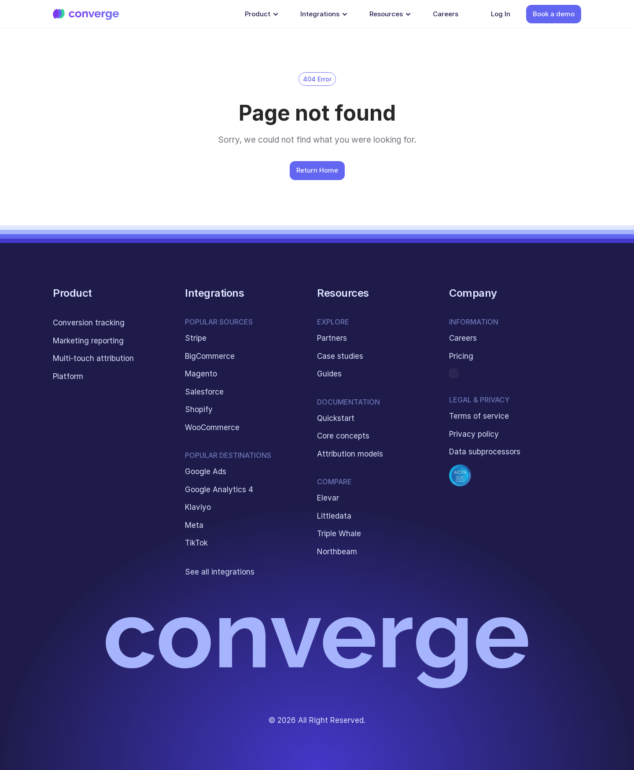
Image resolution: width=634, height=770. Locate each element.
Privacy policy (474, 434)
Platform (68, 376)
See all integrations (219, 571)
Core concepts (343, 435)
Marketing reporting (88, 340)
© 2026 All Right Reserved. (317, 720)
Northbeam (337, 551)
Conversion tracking (89, 322)
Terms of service (479, 416)
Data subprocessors (484, 451)
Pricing (461, 356)
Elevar (328, 498)
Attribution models (350, 453)
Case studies (340, 356)
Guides (329, 373)
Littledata (334, 516)
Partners (332, 338)
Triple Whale (339, 533)
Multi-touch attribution (93, 358)
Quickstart (335, 418)
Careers (463, 338)
